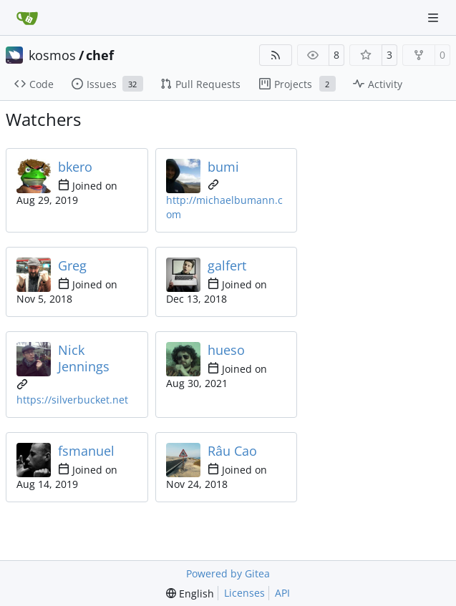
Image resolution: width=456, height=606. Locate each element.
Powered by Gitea (228, 573)
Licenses (244, 593)
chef (100, 55)
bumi (223, 166)
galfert (227, 265)
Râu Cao (232, 450)
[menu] (190, 593)
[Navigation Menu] (434, 17)
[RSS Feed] (275, 55)
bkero (75, 166)
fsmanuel (86, 450)
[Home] (27, 18)
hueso (226, 349)
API (282, 593)
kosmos (52, 55)
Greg (72, 265)
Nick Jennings (84, 358)
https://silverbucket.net (72, 399)
